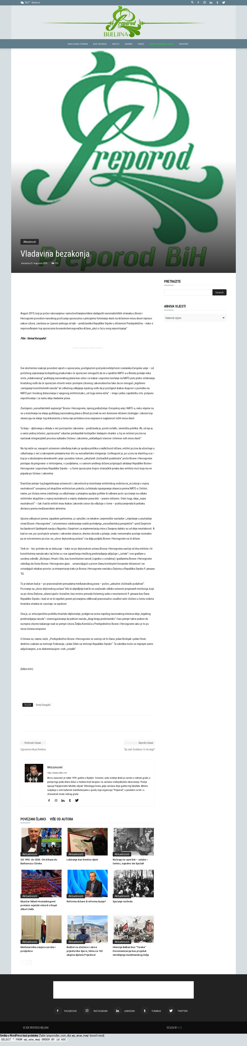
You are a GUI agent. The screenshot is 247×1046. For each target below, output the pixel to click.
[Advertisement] (87, 298)
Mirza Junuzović (55, 767)
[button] (192, 2)
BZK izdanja (100, 43)
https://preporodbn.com (57, 773)
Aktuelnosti (29, 241)
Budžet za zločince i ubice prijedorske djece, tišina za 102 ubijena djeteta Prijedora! (85, 951)
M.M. (179, 1027)
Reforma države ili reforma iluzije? (86, 901)
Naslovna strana (78, 43)
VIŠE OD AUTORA (61, 819)
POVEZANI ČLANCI (33, 819)
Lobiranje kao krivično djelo (82, 859)
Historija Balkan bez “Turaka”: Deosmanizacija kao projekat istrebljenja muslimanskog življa (131, 951)
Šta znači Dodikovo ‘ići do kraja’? (139, 749)
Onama (128, 43)
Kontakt (184, 43)
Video (141, 43)
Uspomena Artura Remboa (33, 749)
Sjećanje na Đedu (123, 901)
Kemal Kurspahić (43, 705)
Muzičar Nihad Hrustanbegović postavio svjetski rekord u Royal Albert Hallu (38, 905)
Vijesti (115, 43)
